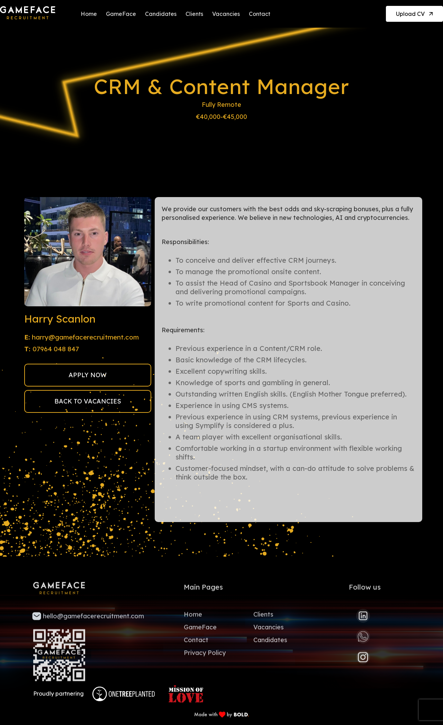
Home (89, 13)
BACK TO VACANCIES (87, 401)
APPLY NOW (88, 375)
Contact (259, 13)
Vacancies (226, 13)
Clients (194, 13)
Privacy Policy (205, 654)
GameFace (121, 13)
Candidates (161, 13)
